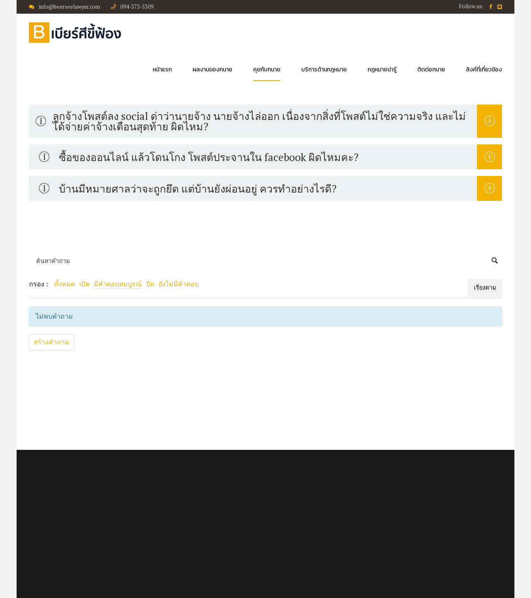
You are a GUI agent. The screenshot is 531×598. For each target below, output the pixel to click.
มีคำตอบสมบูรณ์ (118, 283)
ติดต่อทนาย (431, 69)
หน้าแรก (162, 69)
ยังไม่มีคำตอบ (178, 283)
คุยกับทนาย (266, 69)
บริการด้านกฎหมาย (324, 69)
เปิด (84, 283)
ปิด (150, 283)
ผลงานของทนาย (212, 69)
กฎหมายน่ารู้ (382, 69)
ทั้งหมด (64, 283)
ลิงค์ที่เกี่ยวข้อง (484, 69)
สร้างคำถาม (51, 342)
